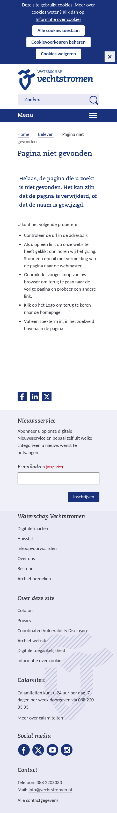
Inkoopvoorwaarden (37, 548)
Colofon (25, 610)
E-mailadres (40, 467)
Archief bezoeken (34, 579)
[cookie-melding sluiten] (110, 56)
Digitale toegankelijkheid (41, 650)
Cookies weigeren (58, 54)
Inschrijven (83, 497)
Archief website (33, 641)
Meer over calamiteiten (40, 718)
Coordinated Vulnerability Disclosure (53, 630)
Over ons (26, 558)
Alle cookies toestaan (59, 30)
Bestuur (25, 568)
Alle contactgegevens (38, 800)
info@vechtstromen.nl (50, 790)
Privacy (24, 620)
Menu (25, 115)
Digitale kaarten (33, 528)
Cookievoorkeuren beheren (59, 42)
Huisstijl (25, 538)
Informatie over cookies (59, 19)
